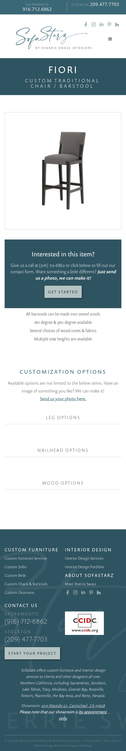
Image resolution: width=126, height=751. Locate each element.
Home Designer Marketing (75, 745)
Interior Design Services (84, 558)
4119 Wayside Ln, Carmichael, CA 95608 (73, 705)
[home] (53, 38)
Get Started (63, 291)
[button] (110, 39)
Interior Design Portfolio (84, 566)
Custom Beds (15, 575)
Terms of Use (111, 741)
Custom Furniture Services (26, 558)
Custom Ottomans (20, 592)
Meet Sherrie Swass (80, 583)
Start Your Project (32, 653)
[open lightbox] (63, 170)
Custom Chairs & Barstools (26, 583)
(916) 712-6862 (52, 265)
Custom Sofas (16, 566)
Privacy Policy (92, 741)
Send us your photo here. (63, 399)
